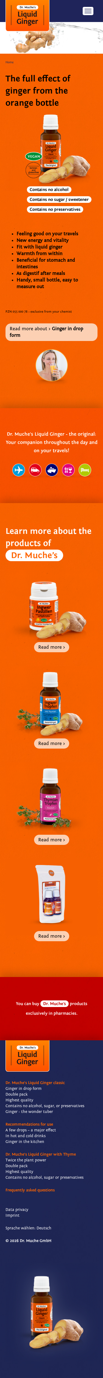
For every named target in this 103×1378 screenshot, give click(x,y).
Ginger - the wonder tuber (29, 1111)
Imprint (12, 1215)
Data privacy (16, 1209)
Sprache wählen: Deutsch (28, 1228)
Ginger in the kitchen (24, 1141)
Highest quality (19, 1100)
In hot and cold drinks (25, 1136)
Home (9, 62)
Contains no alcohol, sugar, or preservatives (44, 1106)
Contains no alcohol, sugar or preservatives (44, 1177)
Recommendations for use (29, 1124)
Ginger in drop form (23, 1088)
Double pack (16, 1094)
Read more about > (46, 332)
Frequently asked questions (30, 1190)
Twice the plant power (25, 1160)
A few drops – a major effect (30, 1130)
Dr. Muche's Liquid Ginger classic (35, 1082)
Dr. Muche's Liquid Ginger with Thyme (40, 1154)
